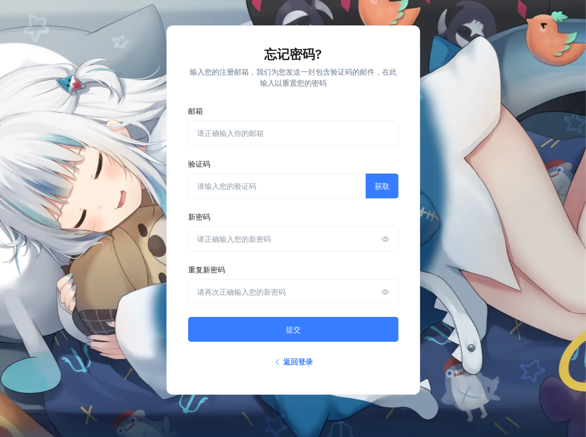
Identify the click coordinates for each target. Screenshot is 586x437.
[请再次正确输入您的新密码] (293, 292)
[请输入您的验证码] (277, 186)
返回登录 (293, 361)
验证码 (199, 163)
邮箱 (195, 110)
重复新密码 (206, 269)
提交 (293, 329)
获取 (382, 185)
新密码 (199, 216)
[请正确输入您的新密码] (293, 239)
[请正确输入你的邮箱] (293, 133)
